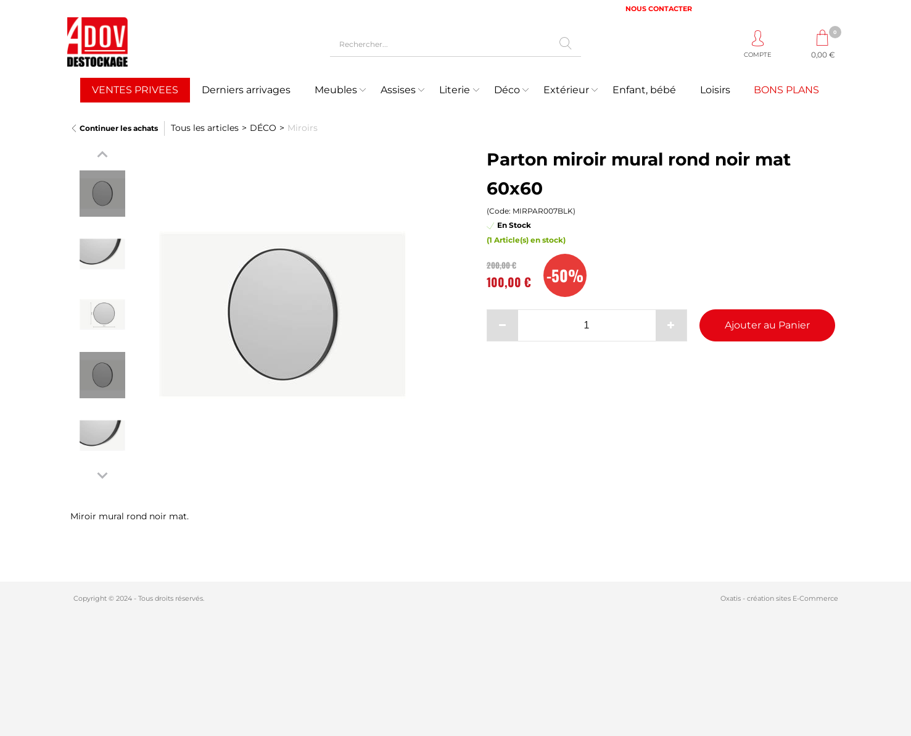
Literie (454, 90)
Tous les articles (205, 127)
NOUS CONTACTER (658, 8)
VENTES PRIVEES (135, 90)
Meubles (336, 90)
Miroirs (302, 127)
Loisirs (715, 90)
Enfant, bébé (644, 90)
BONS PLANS (786, 90)
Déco (507, 90)
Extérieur (566, 90)
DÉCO (263, 127)
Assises (398, 90)
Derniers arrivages (246, 90)
